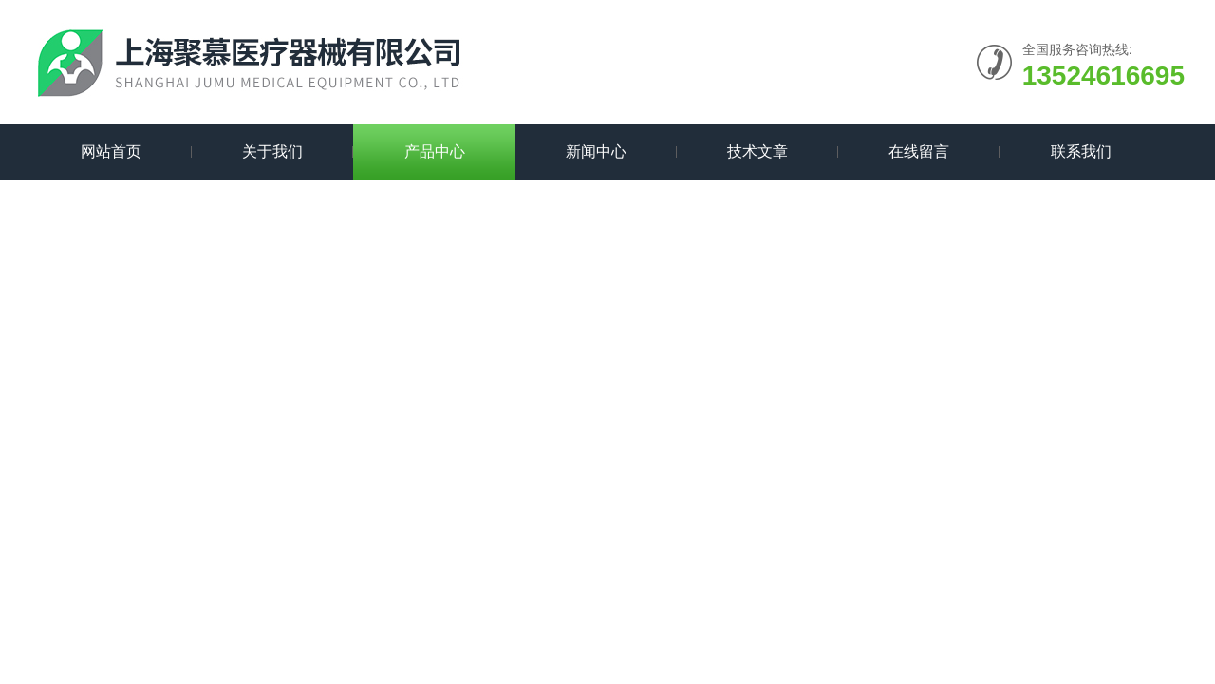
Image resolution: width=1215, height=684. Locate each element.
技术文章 (757, 151)
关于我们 (272, 151)
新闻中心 (596, 151)
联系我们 (1081, 151)
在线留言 (918, 151)
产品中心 (434, 151)
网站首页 (111, 151)
